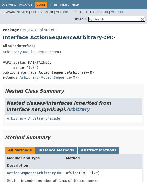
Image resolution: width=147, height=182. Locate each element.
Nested (22, 12)
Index (64, 4)
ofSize (72, 173)
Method (62, 12)
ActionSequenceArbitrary (31, 173)
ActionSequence (39, 52)
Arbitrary (12, 52)
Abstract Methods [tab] (98, 150)
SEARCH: (80, 19)
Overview (9, 4)
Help (75, 4)
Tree (53, 4)
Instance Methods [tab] (56, 150)
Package (25, 4)
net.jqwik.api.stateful (38, 30)
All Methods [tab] (20, 150)
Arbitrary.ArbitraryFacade (33, 118)
